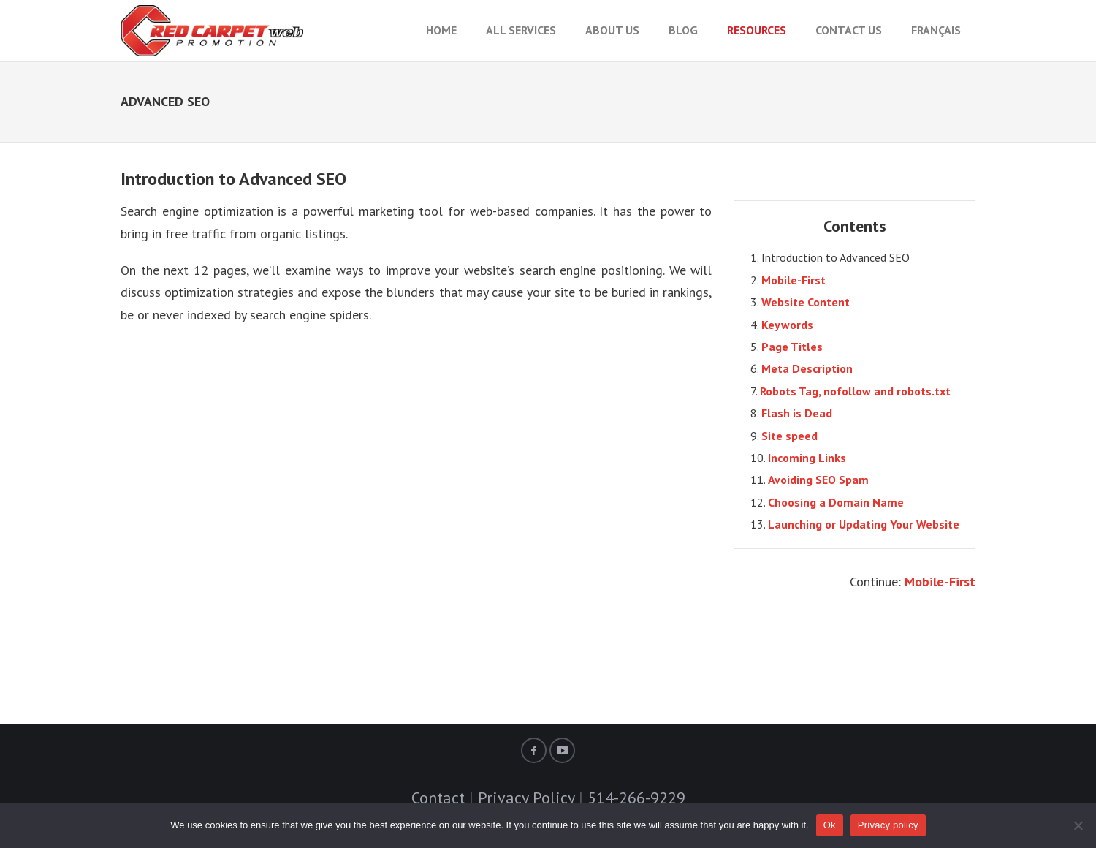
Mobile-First (793, 280)
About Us (612, 30)
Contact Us (848, 30)
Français (936, 30)
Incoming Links (807, 457)
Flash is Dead (796, 413)
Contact (438, 797)
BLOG (683, 30)
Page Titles (792, 346)
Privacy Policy (526, 797)
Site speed (789, 435)
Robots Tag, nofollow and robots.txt (855, 391)
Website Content (805, 302)
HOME (441, 30)
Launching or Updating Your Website (863, 524)
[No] (1077, 825)
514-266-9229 (636, 797)
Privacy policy (888, 824)
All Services (521, 30)
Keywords (787, 324)
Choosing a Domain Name (836, 502)
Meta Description (807, 368)
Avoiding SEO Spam (818, 479)
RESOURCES (756, 30)
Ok (829, 824)
